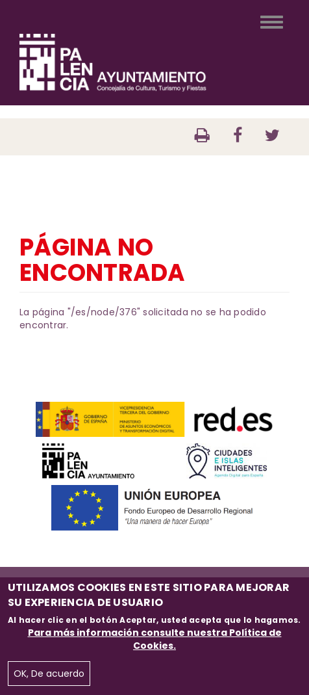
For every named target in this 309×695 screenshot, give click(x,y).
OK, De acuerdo (49, 673)
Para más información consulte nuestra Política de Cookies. (155, 639)
